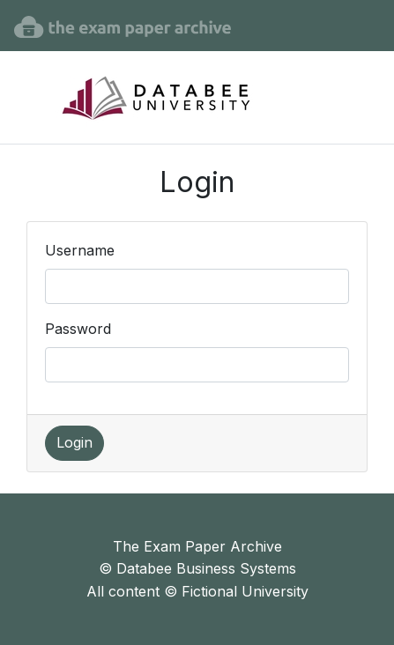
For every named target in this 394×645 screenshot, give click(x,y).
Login (74, 442)
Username (80, 250)
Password (78, 328)
